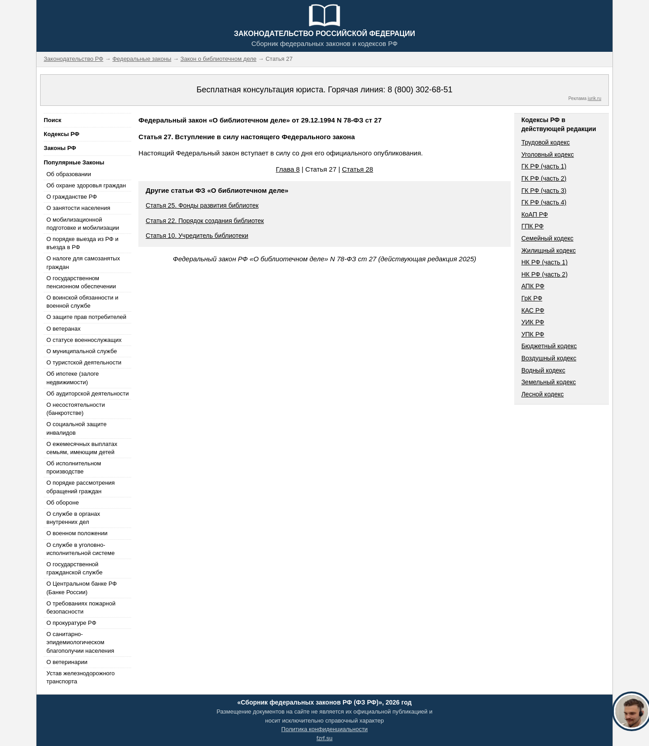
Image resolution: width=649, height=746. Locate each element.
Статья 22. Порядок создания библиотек (205, 220)
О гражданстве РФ (71, 196)
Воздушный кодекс (548, 358)
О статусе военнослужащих (84, 340)
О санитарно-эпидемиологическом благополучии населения (80, 642)
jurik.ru (594, 98)
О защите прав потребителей (86, 317)
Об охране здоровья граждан (86, 185)
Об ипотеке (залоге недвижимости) (72, 377)
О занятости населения (78, 208)
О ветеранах (63, 328)
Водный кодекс (543, 370)
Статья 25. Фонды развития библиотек (202, 205)
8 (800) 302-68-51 (420, 89)
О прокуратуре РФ (71, 622)
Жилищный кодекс (548, 250)
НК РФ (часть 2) (544, 274)
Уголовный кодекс (547, 154)
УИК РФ (532, 322)
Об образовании (68, 174)
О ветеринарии (66, 662)
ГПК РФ (532, 226)
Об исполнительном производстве (73, 467)
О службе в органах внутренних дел (73, 517)
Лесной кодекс (542, 394)
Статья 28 (357, 169)
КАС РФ (532, 310)
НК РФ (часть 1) (544, 262)
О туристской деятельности (83, 362)
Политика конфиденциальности (324, 729)
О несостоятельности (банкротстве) (75, 408)
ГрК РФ (531, 298)
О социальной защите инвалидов (76, 428)
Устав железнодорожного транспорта (80, 677)
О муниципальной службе (81, 351)
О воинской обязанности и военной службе (82, 301)
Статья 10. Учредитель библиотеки (197, 235)
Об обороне (62, 502)
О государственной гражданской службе (74, 568)
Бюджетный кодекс (549, 346)
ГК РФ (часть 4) (544, 202)
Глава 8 (288, 169)
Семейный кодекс (547, 238)
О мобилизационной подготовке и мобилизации (82, 223)
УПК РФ (532, 334)
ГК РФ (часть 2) (544, 178)
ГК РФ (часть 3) (544, 190)
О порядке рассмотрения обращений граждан (80, 486)
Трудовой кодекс (545, 142)
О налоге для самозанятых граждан (83, 262)
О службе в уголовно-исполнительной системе (80, 548)
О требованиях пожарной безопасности (80, 607)
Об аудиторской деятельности (87, 393)
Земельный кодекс (548, 382)
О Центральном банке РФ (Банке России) (81, 587)
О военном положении (77, 533)
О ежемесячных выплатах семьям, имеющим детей (81, 448)
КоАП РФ (534, 214)
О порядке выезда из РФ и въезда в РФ (82, 243)
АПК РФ (532, 286)
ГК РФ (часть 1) (544, 166)
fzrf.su (324, 738)
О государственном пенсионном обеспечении (81, 282)
